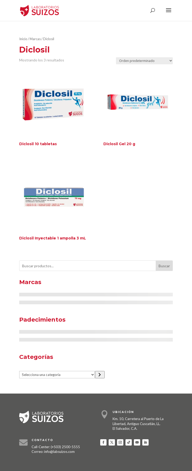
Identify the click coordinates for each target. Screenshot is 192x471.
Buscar (164, 266)
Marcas (35, 39)
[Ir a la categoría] (100, 374)
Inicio (23, 39)
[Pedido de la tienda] (144, 60)
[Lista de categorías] (57, 374)
